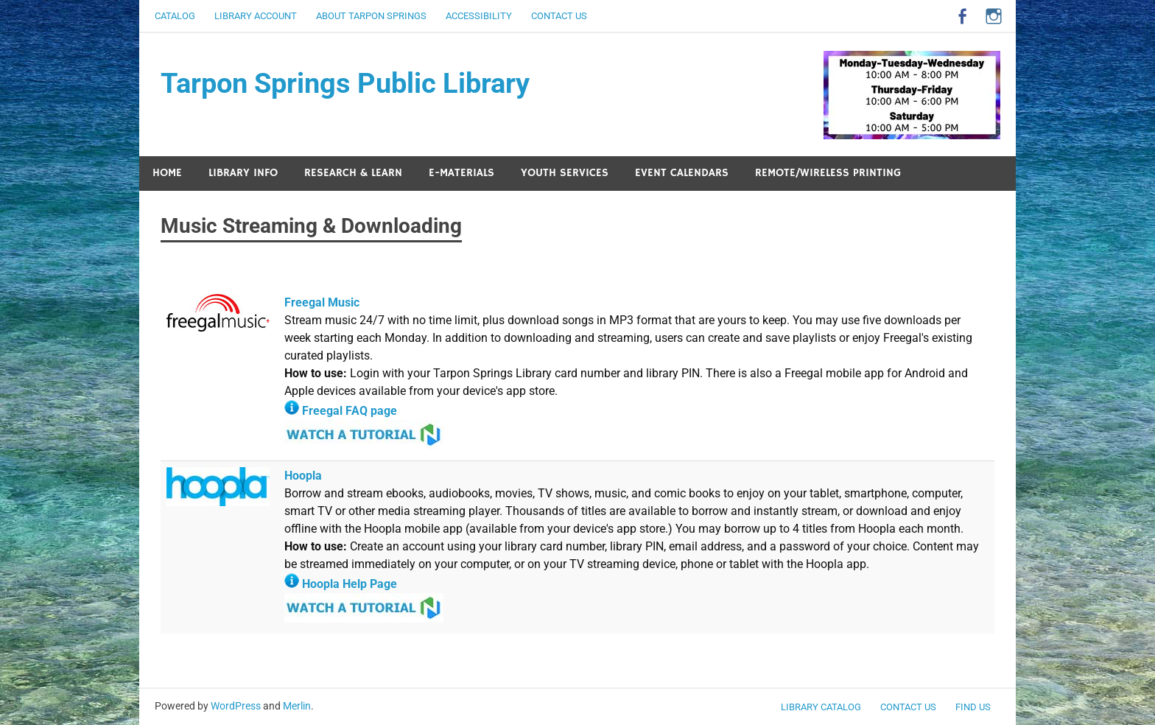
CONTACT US (559, 15)
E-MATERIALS (461, 173)
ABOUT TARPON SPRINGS (371, 15)
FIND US (973, 706)
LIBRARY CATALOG (821, 706)
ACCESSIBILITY (479, 15)
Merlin (297, 706)
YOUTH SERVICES (564, 173)
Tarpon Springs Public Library (345, 83)
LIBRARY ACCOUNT (255, 15)
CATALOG (175, 15)
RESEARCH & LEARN (353, 173)
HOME (167, 173)
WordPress (236, 706)
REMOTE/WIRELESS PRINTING (828, 173)
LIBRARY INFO (243, 173)
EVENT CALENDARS (682, 173)
